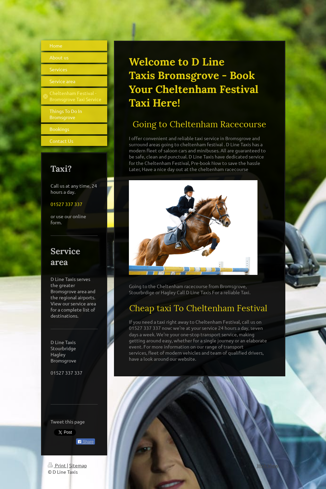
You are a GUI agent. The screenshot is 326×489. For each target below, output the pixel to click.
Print (57, 465)
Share (85, 441)
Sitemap (78, 465)
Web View (268, 465)
